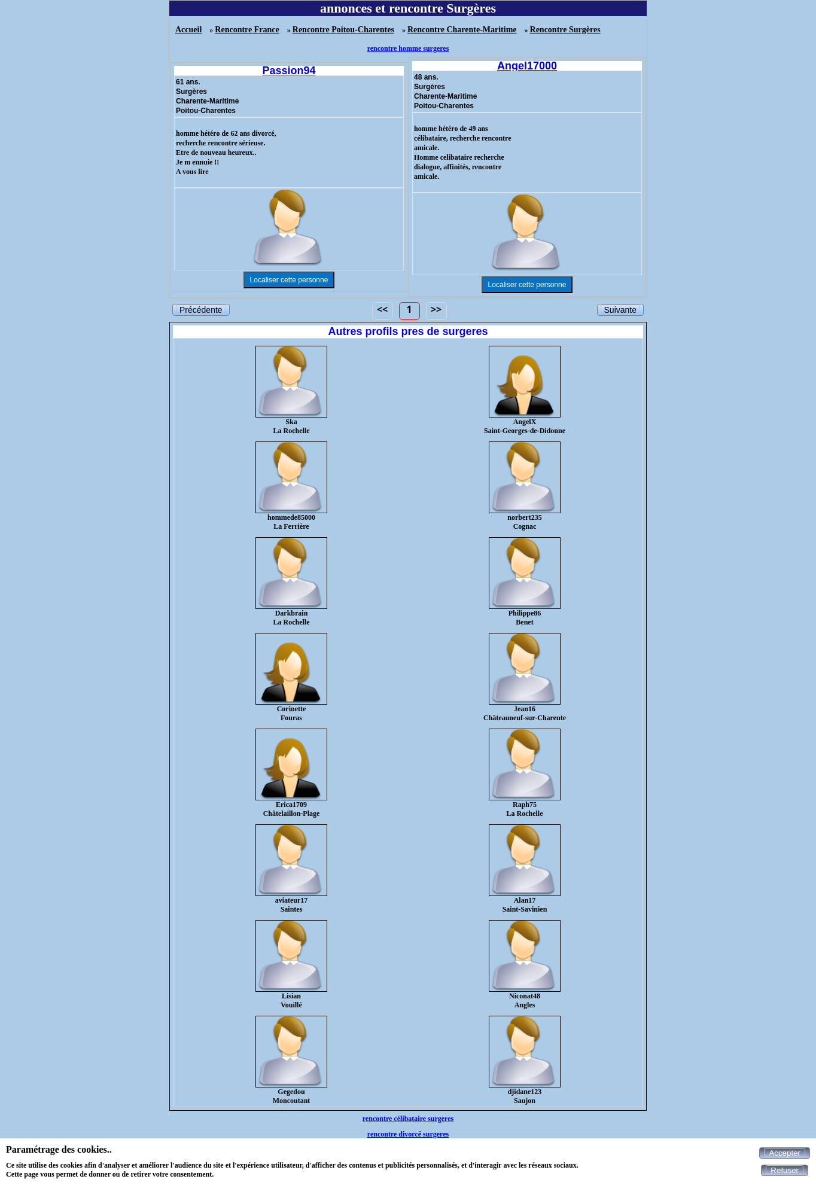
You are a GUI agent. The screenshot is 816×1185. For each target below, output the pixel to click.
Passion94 (288, 71)
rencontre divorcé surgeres (408, 1134)
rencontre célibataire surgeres (408, 1118)
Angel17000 (527, 66)
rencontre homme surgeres (408, 48)
